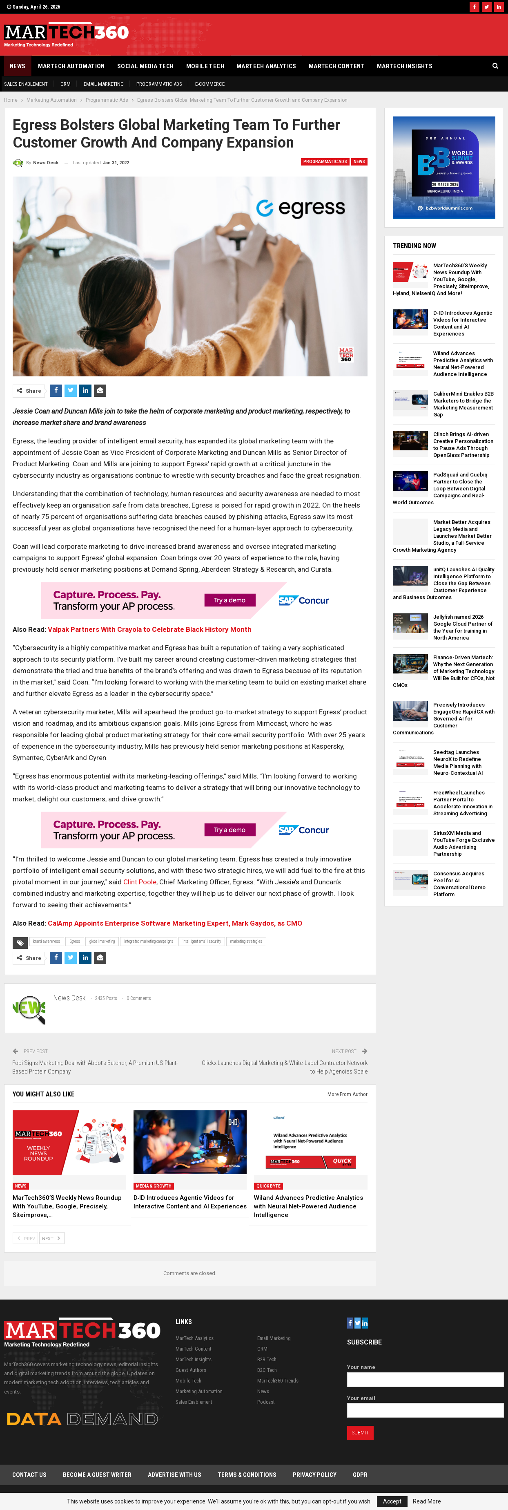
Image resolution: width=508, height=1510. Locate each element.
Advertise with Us (174, 1475)
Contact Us (29, 1475)
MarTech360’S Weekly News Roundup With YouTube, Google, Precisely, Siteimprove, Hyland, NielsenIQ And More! (441, 279)
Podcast (266, 1402)
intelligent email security (202, 941)
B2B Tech (266, 1359)
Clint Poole (139, 882)
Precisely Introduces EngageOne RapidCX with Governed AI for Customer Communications (444, 719)
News (18, 66)
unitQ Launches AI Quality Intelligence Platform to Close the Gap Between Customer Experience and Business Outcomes (443, 583)
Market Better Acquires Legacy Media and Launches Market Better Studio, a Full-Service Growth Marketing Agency (442, 536)
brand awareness (46, 941)
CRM (65, 84)
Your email (425, 1404)
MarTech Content (337, 66)
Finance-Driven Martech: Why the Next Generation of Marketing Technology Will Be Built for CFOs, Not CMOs (444, 671)
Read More (427, 1501)
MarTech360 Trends (278, 1381)
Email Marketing (104, 84)
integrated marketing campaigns (148, 941)
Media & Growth (154, 1186)
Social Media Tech (145, 66)
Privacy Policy (314, 1475)
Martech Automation (71, 66)
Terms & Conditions (247, 1475)
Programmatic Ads (159, 84)
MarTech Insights (404, 66)
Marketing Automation (199, 1391)
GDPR (360, 1475)
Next (52, 1238)
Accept (392, 1501)
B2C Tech (267, 1370)
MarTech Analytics (266, 66)
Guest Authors (191, 1370)
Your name (425, 1373)
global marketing (102, 941)
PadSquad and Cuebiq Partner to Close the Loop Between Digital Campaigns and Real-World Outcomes (440, 489)
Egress (74, 941)
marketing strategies (246, 941)
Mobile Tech (205, 66)
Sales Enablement (26, 84)
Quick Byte (268, 1186)
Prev (25, 1238)
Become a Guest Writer (97, 1475)
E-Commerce (210, 84)
